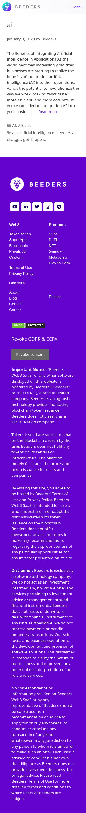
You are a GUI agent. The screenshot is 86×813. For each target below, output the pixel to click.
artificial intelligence (35, 132)
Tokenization (20, 234)
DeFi (53, 240)
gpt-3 (28, 139)
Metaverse (58, 257)
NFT (52, 246)
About (14, 292)
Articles (25, 125)
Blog (13, 298)
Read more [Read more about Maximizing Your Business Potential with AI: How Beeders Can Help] (48, 111)
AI (14, 125)
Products (57, 225)
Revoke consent (30, 354)
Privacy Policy (21, 273)
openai (41, 139)
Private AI (17, 251)
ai (13, 132)
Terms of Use (20, 268)
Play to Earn (59, 263)
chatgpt (14, 139)
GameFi (56, 251)
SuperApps (18, 240)
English (55, 297)
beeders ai (65, 132)
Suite (53, 234)
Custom (16, 257)
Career (15, 310)
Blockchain (18, 246)
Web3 (14, 225)
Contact (16, 304)
